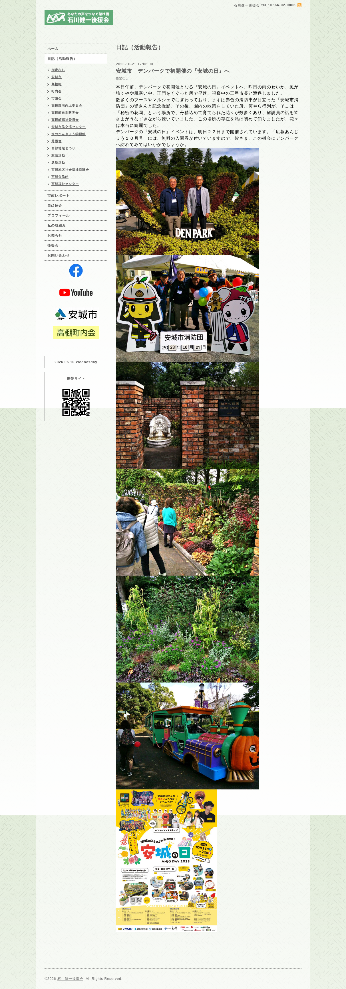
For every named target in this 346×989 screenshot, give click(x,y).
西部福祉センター (65, 184)
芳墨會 (56, 141)
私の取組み (56, 226)
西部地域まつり (63, 148)
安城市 (56, 77)
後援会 (53, 245)
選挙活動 (58, 162)
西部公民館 (60, 176)
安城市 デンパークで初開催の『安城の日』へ (173, 71)
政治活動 (58, 155)
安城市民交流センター (68, 127)
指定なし (122, 78)
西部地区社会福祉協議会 (70, 169)
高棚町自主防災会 (65, 112)
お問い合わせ (58, 255)
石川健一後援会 (70, 979)
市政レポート (58, 196)
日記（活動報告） (62, 59)
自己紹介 (54, 206)
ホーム (53, 49)
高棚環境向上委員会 (66, 105)
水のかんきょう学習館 (68, 134)
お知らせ (54, 235)
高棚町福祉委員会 (65, 119)
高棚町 (56, 84)
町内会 (56, 91)
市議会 (56, 98)
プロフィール (58, 216)
